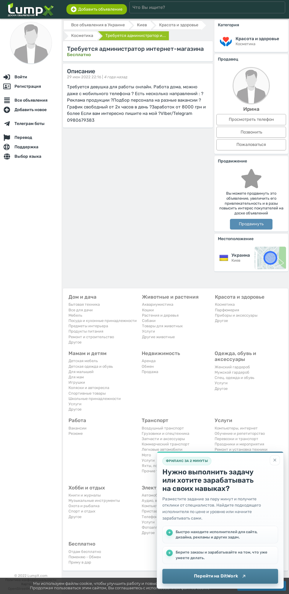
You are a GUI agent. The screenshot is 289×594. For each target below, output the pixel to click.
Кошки (148, 310)
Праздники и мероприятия (239, 444)
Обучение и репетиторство (240, 433)
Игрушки (76, 382)
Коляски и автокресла (88, 387)
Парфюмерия (227, 310)
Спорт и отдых (81, 511)
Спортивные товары (87, 393)
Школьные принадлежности (94, 398)
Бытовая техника (84, 304)
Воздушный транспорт (163, 428)
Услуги (148, 331)
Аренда (149, 361)
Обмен (148, 366)
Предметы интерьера (88, 326)
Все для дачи (80, 310)
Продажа (150, 372)
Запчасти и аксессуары (163, 439)
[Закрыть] (275, 460)
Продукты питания (85, 331)
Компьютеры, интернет (236, 428)
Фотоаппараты (155, 527)
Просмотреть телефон (251, 119)
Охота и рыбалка (83, 506)
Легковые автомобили (162, 449)
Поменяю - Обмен (84, 557)
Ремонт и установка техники (241, 449)
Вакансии (77, 428)
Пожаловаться (251, 144)
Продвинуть (251, 224)
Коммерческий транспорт (166, 444)
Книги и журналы (84, 495)
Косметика (225, 304)
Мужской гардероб (232, 372)
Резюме (75, 433)
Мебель (75, 315)
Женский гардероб (232, 367)
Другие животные (158, 337)
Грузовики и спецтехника (165, 433)
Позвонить (251, 132)
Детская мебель (83, 361)
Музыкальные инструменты (94, 500)
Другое (74, 342)
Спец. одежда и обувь (234, 377)
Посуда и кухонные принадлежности (102, 320)
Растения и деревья (160, 315)
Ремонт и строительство (91, 337)
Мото (146, 455)
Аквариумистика (157, 304)
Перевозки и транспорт (236, 439)
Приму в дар (79, 562)
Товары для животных (162, 326)
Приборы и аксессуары (236, 315)
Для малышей (81, 372)
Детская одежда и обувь (90, 366)
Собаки (149, 320)
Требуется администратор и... (135, 35)
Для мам (76, 377)
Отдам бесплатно (84, 551)
